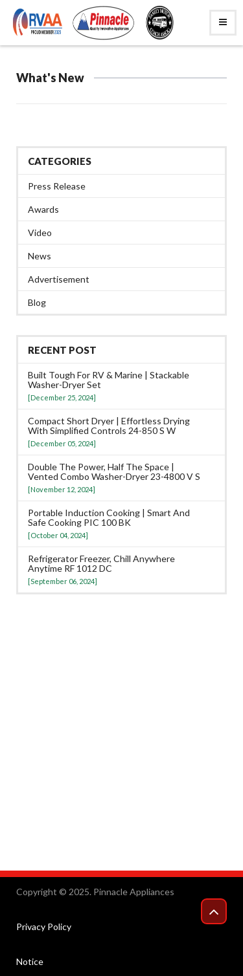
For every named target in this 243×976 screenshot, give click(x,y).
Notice (29, 961)
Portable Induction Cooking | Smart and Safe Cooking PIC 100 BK (109, 517)
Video (40, 232)
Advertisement (58, 279)
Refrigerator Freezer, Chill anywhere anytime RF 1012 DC (101, 563)
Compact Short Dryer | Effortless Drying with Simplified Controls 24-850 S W (109, 425)
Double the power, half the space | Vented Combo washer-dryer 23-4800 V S (114, 471)
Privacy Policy (43, 926)
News (39, 256)
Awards (43, 209)
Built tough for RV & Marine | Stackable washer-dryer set (108, 379)
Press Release (57, 186)
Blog (37, 302)
